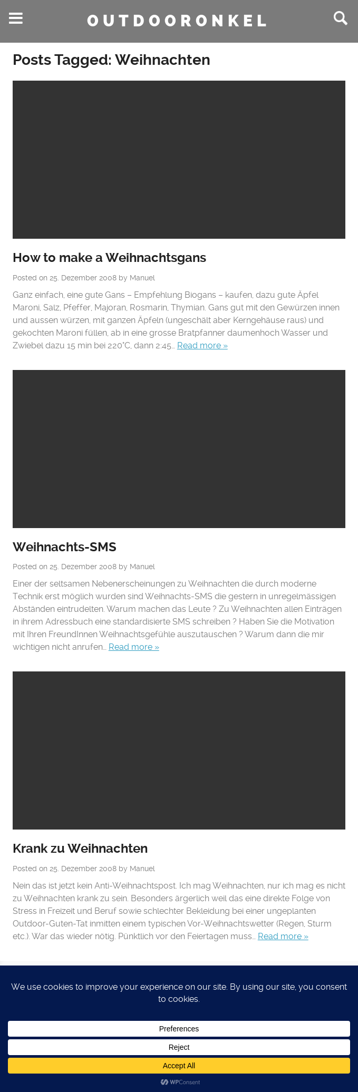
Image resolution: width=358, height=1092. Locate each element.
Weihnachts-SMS (65, 547)
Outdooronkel (178, 21)
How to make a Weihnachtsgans (109, 257)
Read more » (202, 345)
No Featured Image (179, 160)
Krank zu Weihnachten (80, 848)
